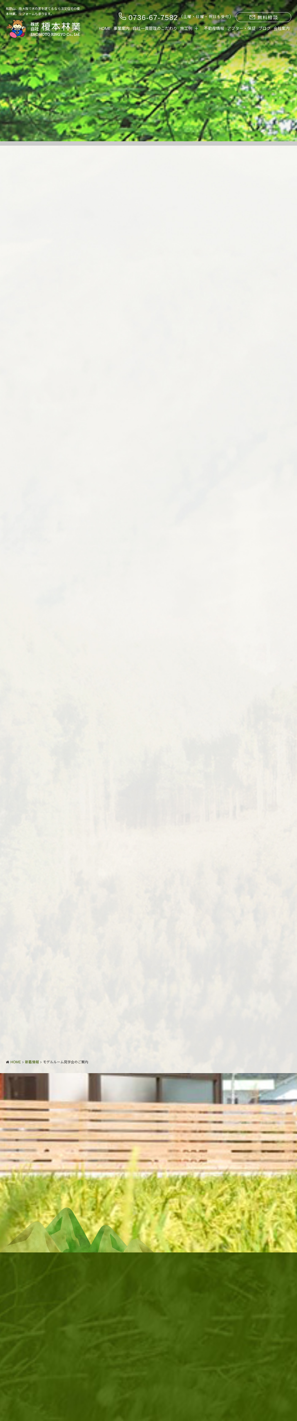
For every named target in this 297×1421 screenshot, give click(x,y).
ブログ (264, 28)
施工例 (186, 28)
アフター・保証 (241, 28)
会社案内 (282, 28)
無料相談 (263, 17)
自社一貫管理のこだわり (155, 28)
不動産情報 (214, 28)
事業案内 (121, 28)
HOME (105, 28)
